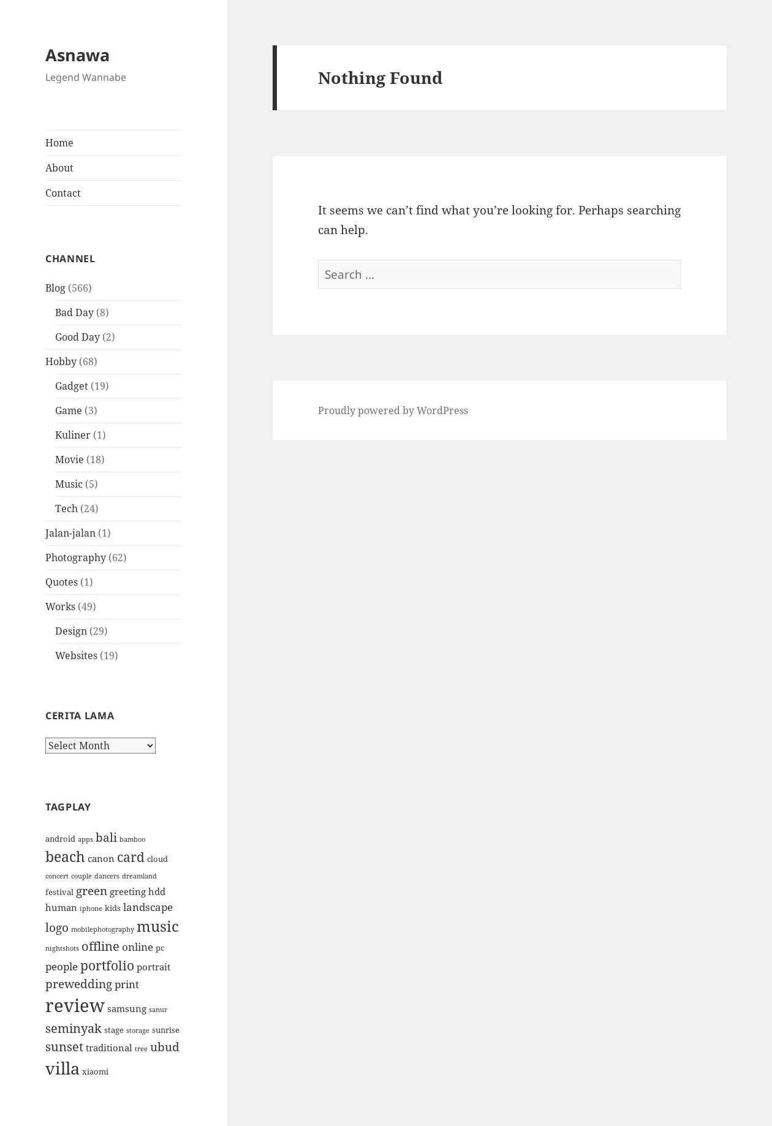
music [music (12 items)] (158, 926)
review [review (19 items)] (75, 1005)
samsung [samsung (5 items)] (126, 1008)
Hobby (61, 361)
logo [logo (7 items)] (57, 927)
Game (68, 410)
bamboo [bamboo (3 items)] (132, 839)
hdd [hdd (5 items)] (156, 891)
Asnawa (77, 54)
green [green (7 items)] (91, 890)
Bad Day (74, 312)
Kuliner (73, 435)
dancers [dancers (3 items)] (106, 876)
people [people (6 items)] (61, 966)
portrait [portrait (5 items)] (153, 966)
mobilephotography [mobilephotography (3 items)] (102, 929)
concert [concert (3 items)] (57, 876)
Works (60, 606)
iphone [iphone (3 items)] (91, 908)
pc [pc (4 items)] (160, 947)
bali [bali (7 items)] (106, 837)
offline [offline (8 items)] (100, 946)
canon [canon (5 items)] (101, 858)
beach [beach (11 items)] (65, 856)
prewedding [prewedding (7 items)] (78, 983)
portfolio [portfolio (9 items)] (107, 965)
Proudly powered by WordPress (393, 410)
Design (71, 631)
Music (69, 484)
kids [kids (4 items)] (113, 907)
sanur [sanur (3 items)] (158, 1009)
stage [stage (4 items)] (114, 1029)
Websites (76, 655)
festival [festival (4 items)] (59, 891)
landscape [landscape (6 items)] (148, 906)
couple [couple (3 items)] (81, 876)
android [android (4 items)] (60, 838)
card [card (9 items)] (131, 857)
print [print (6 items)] (127, 984)
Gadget (71, 386)
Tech (66, 508)
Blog (55, 288)
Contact (63, 193)
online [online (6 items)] (137, 946)
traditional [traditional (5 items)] (109, 1047)
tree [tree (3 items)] (141, 1049)
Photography (75, 557)
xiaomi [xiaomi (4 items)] (95, 1071)
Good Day (77, 337)
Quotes (61, 582)
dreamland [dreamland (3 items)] (139, 876)
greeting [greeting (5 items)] (128, 891)
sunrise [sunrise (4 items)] (166, 1029)
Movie (69, 459)
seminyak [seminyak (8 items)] (73, 1028)
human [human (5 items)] (61, 907)
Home (59, 142)
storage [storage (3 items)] (137, 1030)
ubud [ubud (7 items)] (165, 1046)
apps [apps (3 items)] (85, 839)
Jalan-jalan (70, 533)
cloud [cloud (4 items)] (157, 858)
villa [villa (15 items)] (62, 1068)
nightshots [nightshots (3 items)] (62, 948)
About (59, 168)
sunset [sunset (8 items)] (64, 1046)
